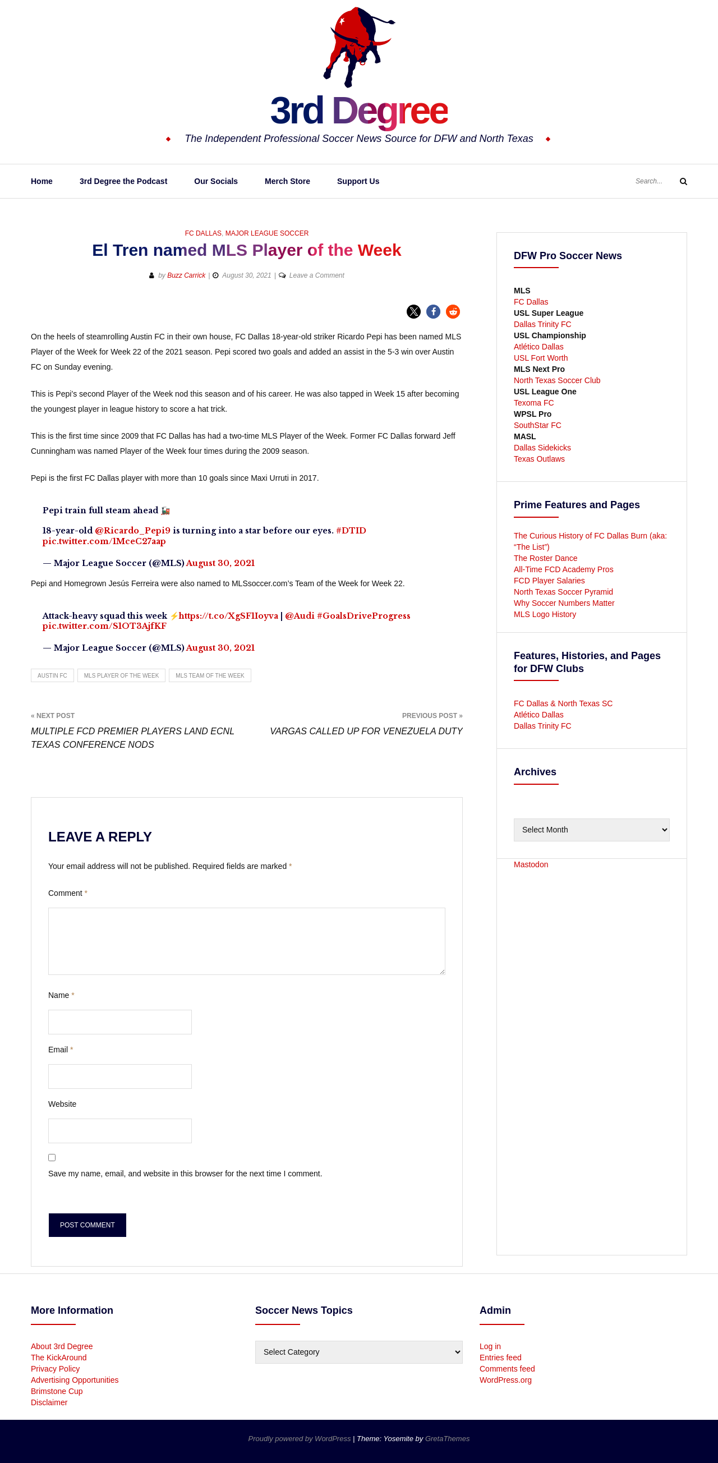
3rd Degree (358, 109)
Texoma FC (534, 402)
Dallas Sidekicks (542, 447)
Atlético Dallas (539, 346)
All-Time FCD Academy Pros (564, 569)
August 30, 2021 (220, 563)
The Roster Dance (547, 558)
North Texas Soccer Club (557, 380)
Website (62, 1103)
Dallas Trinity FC (543, 324)
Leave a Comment (316, 275)
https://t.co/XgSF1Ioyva (228, 616)
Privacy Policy (55, 1368)
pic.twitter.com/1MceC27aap (104, 541)
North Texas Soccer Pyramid (563, 591)
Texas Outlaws (539, 458)
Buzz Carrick (186, 275)
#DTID (351, 531)
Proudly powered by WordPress (300, 1438)
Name (61, 995)
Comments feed (507, 1368)
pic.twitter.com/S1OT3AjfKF (105, 626)
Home (42, 181)
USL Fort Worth (541, 357)
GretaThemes (447, 1438)
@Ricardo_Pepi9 (133, 531)
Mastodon (531, 864)
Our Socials (216, 181)
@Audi (300, 616)
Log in (490, 1346)
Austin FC (52, 676)
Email (60, 1049)
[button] (414, 312)
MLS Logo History (545, 614)
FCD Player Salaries (549, 580)
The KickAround (59, 1357)
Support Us (358, 181)
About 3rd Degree (62, 1346)
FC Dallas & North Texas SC (563, 703)
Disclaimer (49, 1402)
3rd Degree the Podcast (123, 181)
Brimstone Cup (57, 1391)
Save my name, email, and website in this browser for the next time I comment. (185, 1173)
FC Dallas (203, 233)
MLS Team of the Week (210, 676)
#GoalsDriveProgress (364, 616)
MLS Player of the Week (121, 676)
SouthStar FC (537, 425)
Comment (68, 893)
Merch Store (287, 181)
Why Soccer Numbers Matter (564, 603)
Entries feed (501, 1357)
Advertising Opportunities (74, 1379)
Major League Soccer (267, 233)
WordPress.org (506, 1379)
